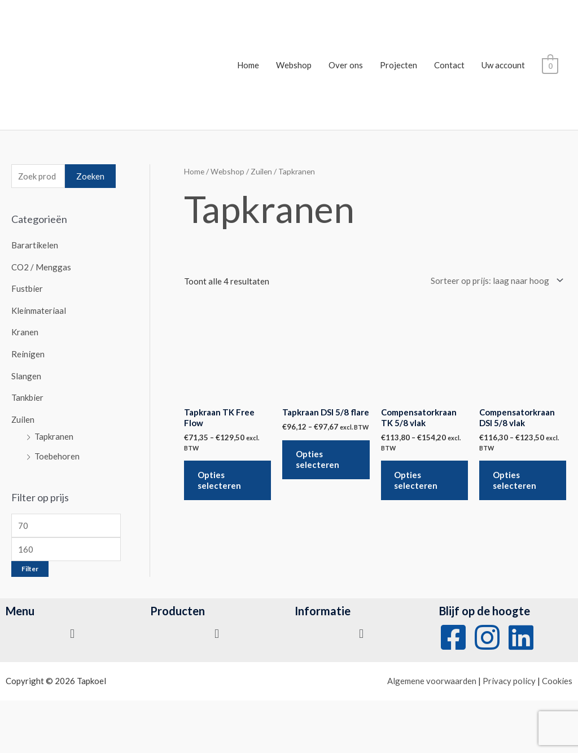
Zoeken (90, 176)
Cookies (557, 676)
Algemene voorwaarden (431, 676)
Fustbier (27, 288)
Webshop (295, 65)
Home (249, 65)
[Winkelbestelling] (495, 280)
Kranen (24, 331)
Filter (29, 564)
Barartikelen (34, 245)
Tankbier (27, 394)
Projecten (399, 65)
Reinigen (28, 352)
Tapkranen (53, 433)
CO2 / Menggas (41, 266)
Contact (450, 65)
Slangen (26, 373)
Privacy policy (509, 676)
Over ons (347, 65)
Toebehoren (57, 451)
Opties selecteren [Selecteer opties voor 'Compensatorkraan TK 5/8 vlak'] (417, 481)
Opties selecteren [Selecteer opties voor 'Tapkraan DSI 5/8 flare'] (318, 460)
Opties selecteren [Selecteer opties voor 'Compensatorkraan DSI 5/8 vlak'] (515, 481)
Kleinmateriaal (38, 309)
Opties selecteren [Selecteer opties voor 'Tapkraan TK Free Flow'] (220, 481)
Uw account (504, 65)
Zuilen (23, 416)
